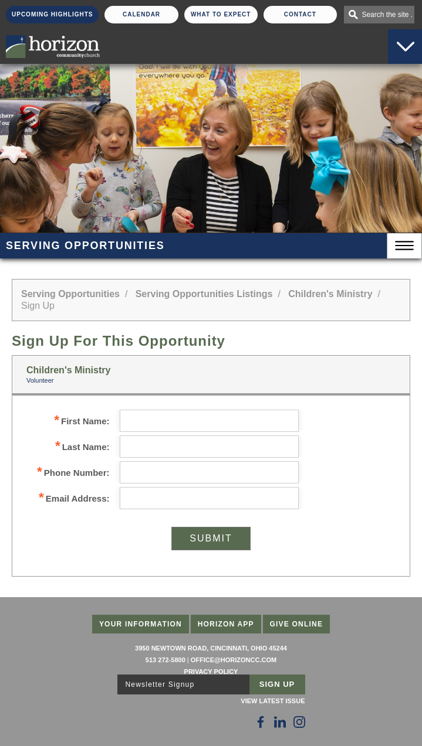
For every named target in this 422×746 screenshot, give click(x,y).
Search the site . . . (388, 15)
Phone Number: (73, 473)
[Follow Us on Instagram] (299, 722)
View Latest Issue (273, 700)
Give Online (296, 624)
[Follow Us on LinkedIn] (280, 722)
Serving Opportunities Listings (204, 294)
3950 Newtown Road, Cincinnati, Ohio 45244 (211, 648)
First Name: (81, 421)
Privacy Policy (211, 671)
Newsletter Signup (160, 684)
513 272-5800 (165, 659)
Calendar (141, 14)
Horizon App (226, 624)
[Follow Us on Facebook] (260, 722)
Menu (404, 245)
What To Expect (221, 14)
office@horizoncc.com (233, 659)
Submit (211, 538)
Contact (300, 14)
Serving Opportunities (70, 294)
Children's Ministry (330, 294)
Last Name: (82, 447)
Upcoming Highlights (52, 14)
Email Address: (74, 498)
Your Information (140, 624)
